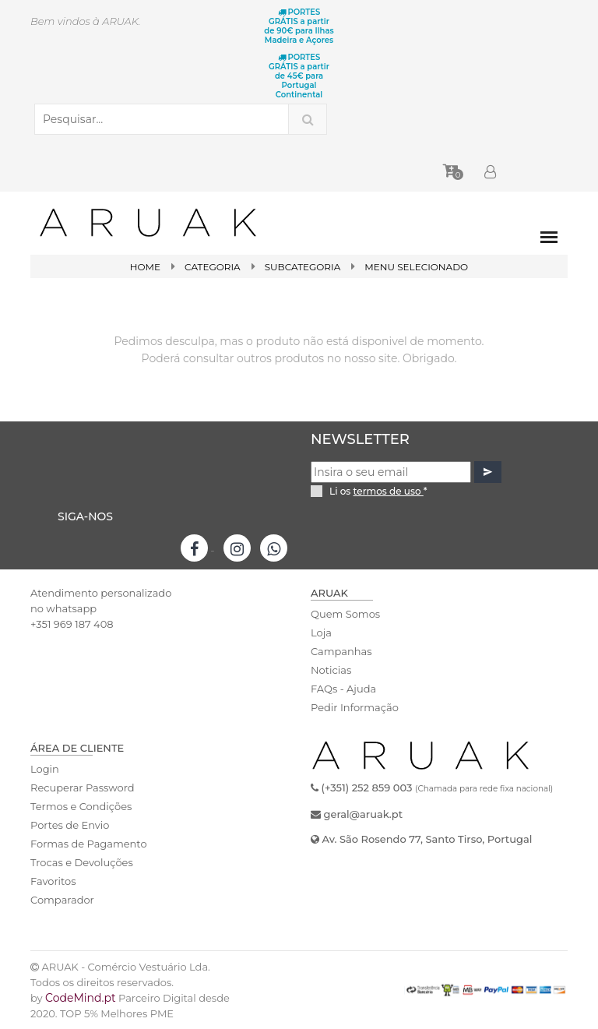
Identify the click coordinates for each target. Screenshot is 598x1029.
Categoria (213, 267)
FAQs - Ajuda (343, 688)
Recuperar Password (82, 787)
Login (44, 769)
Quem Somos (345, 614)
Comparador (62, 899)
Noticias (331, 670)
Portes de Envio (69, 825)
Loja (321, 632)
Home (145, 267)
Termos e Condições (81, 806)
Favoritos (53, 881)
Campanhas (341, 651)
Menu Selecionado (416, 267)
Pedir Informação (355, 707)
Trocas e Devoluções (81, 862)
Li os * (378, 491)
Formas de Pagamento (88, 843)
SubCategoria (303, 267)
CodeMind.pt (80, 998)
